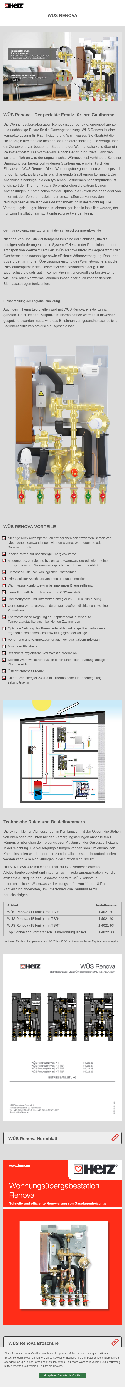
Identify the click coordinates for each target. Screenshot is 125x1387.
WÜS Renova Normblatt (32, 1138)
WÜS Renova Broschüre (33, 1343)
